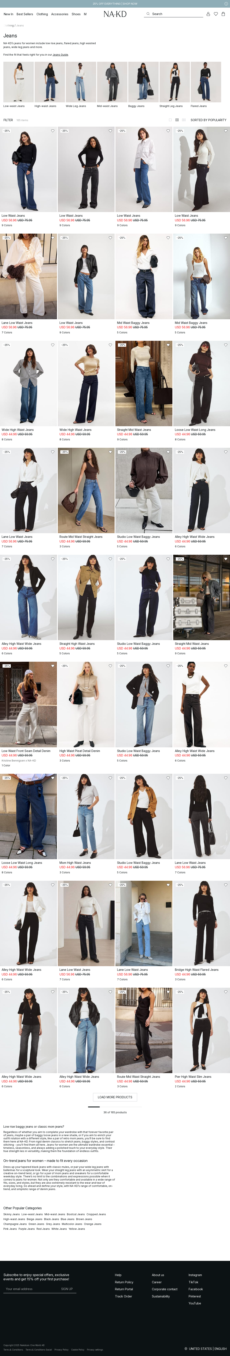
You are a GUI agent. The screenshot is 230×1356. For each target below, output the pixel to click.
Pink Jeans (10, 1228)
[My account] (208, 14)
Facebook (196, 1289)
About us (158, 1275)
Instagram (195, 1275)
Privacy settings (95, 1349)
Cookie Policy (77, 1349)
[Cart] (223, 14)
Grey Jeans (53, 1224)
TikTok (193, 1282)
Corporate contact (164, 1289)
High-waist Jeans (14, 1219)
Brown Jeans (84, 1219)
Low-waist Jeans (32, 1214)
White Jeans (59, 1228)
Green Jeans (36, 1224)
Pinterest (195, 1296)
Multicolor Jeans (72, 1224)
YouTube (195, 1303)
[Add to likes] (53, 131)
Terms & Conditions (13, 1349)
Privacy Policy (61, 1349)
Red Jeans (43, 1228)
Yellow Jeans (77, 1228)
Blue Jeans (67, 1219)
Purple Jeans (27, 1228)
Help (118, 1275)
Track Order (123, 1296)
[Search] (174, 13)
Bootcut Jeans (76, 1214)
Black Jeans (51, 1219)
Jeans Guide (60, 54)
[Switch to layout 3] (183, 119)
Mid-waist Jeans (55, 1214)
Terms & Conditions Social (39, 1349)
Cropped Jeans (96, 1214)
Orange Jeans (92, 1224)
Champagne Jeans (15, 1224)
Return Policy (124, 1282)
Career (157, 1282)
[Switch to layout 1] (170, 119)
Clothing (8, 25)
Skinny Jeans (11, 1214)
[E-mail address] (30, 1289)
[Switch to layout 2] (177, 119)
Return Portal (124, 1289)
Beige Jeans (34, 1219)
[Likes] (215, 14)
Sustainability (161, 1296)
